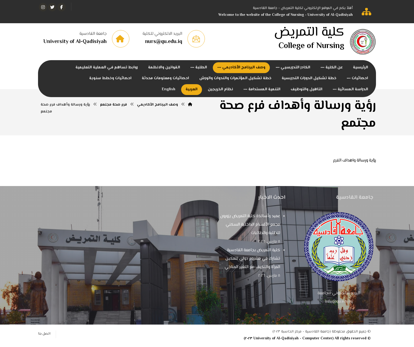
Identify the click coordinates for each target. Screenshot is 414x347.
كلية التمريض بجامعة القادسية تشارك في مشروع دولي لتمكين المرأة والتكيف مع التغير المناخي (252, 260)
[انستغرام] (43, 7)
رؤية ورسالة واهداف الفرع (354, 162)
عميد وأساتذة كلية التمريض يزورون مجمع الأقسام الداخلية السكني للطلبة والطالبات (250, 226)
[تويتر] (52, 7)
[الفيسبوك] (61, 7)
